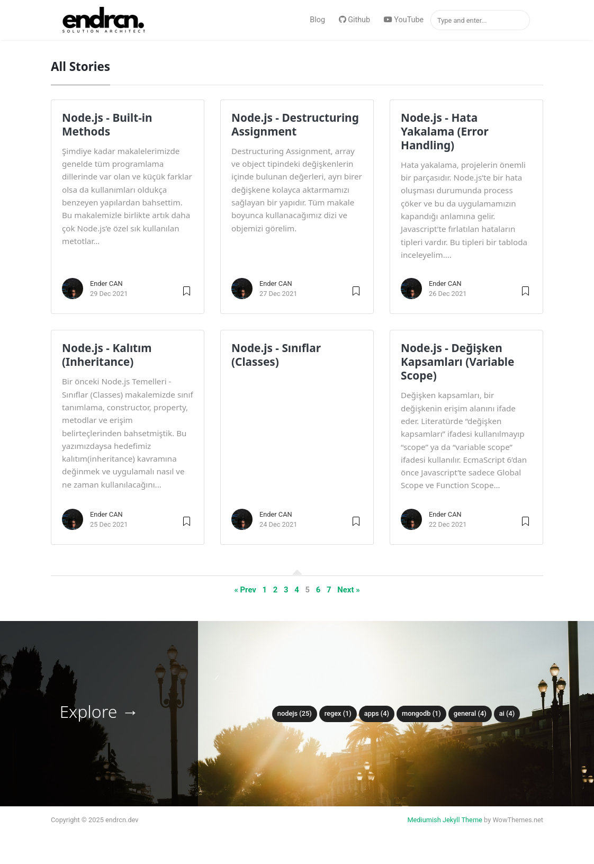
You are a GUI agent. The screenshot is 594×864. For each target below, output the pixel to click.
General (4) (470, 713)
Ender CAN (106, 283)
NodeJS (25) (294, 713)
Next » (348, 590)
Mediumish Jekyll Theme (444, 820)
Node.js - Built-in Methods (107, 124)
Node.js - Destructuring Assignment (295, 124)
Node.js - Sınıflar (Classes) (276, 354)
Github (355, 19)
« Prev (245, 590)
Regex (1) (338, 713)
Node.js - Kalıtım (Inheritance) (107, 354)
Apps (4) (376, 713)
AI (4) (507, 713)
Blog (317, 19)
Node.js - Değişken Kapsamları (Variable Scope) (458, 361)
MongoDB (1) (421, 713)
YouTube (404, 19)
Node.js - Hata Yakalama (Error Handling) (445, 131)
